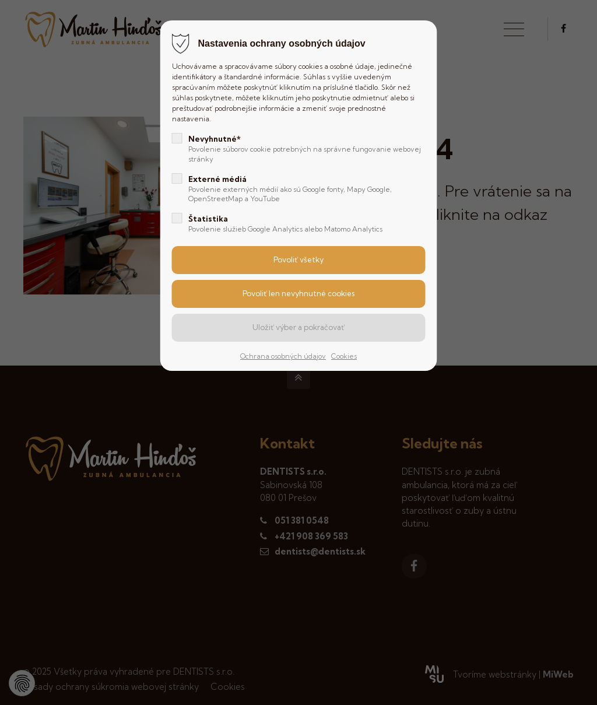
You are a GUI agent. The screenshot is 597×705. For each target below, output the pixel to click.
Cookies (344, 356)
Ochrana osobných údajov (283, 356)
